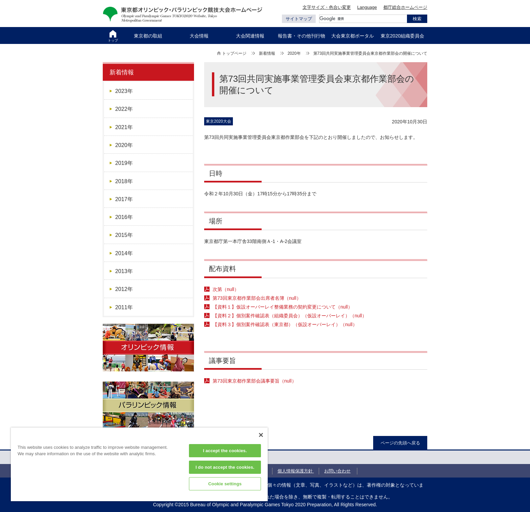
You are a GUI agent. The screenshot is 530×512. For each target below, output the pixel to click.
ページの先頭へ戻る (400, 442)
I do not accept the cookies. (224, 467)
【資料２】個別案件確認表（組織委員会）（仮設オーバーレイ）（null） (290, 315)
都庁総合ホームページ (405, 7)
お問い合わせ (337, 470)
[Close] (261, 435)
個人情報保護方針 (296, 470)
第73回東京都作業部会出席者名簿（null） (257, 298)
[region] (139, 464)
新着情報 (267, 53)
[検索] (363, 19)
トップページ (234, 53)
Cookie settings (225, 483)
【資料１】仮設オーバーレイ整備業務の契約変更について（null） (283, 307)
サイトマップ (299, 18)
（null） (254, 381)
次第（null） (226, 289)
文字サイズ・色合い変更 (327, 7)
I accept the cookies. (225, 450)
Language (367, 7)
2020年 (294, 53)
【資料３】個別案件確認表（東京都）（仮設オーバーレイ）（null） (285, 324)
